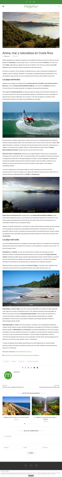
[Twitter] (31, 2)
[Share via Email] (38, 367)
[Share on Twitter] (26, 367)
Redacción (7, 56)
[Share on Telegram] (35, 367)
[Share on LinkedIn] (29, 367)
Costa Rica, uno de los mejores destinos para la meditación (21, 355)
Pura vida (13, 361)
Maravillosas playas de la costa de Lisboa (16, 417)
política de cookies (34, 473)
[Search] (58, 6)
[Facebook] (27, 1)
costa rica (6, 361)
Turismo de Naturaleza (32, 361)
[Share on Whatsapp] (32, 367)
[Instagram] (34, 1)
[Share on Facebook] (23, 367)
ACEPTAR (31, 475)
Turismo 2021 (21, 361)
